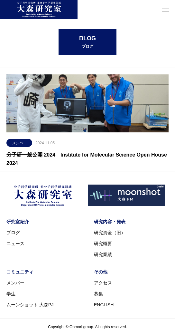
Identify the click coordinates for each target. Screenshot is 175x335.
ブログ (13, 232)
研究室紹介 (17, 221)
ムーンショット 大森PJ (29, 304)
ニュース (15, 243)
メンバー (19, 143)
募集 (98, 293)
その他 (100, 271)
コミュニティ (19, 271)
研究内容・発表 (109, 221)
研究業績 (103, 254)
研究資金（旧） (109, 232)
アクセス (103, 282)
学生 (10, 293)
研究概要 (103, 243)
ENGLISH (104, 304)
